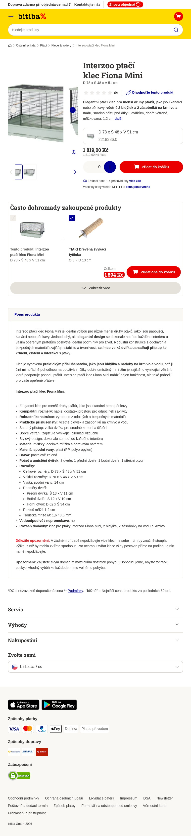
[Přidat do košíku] (151, 167)
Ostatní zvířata (26, 45)
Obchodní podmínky (23, 798)
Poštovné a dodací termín (28, 806)
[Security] (19, 776)
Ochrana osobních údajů (64, 798)
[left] (13, 110)
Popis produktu (27, 314)
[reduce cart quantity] (89, 167)
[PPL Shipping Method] (28, 752)
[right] (73, 110)
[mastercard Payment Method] (28, 730)
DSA (146, 798)
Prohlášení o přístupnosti (27, 813)
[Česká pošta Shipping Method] (14, 752)
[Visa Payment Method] (14, 730)
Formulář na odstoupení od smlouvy (109, 806)
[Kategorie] (11, 16)
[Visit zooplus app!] (24, 709)
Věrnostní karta (155, 806)
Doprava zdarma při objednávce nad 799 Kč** (45, 4)
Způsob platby (65, 806)
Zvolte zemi (22, 655)
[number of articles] (99, 167)
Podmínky (75, 591)
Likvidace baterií (101, 798)
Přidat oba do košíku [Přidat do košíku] (157, 272)
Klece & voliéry (61, 45)
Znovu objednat (125, 4)
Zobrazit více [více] (95, 288)
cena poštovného (138, 187)
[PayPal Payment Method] (42, 730)
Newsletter (164, 798)
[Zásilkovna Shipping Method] (42, 752)
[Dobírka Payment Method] (71, 729)
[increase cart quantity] (110, 167)
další (119, 119)
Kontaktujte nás (87, 4)
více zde (135, 181)
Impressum (128, 798)
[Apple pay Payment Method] (56, 730)
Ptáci (43, 45)
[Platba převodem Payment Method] (95, 729)
